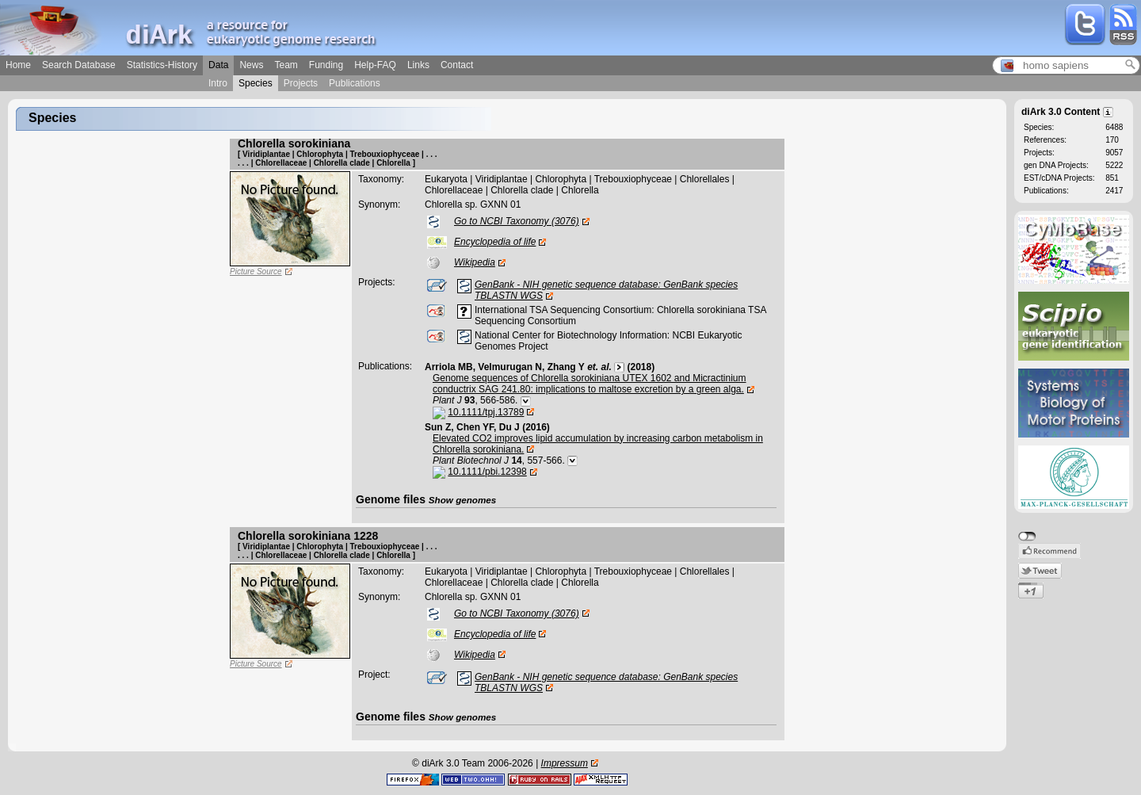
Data (218, 65)
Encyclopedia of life (495, 241)
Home (18, 65)
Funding (326, 65)
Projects (301, 83)
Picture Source (256, 271)
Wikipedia (474, 262)
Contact (457, 65)
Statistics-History (162, 65)
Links (418, 65)
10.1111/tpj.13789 (486, 412)
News (251, 65)
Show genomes (463, 500)
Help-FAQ (375, 65)
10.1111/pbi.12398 (487, 471)
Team (285, 65)
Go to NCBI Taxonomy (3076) (516, 221)
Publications (354, 83)
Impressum (564, 763)
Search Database (79, 65)
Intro (217, 83)
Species (256, 83)
